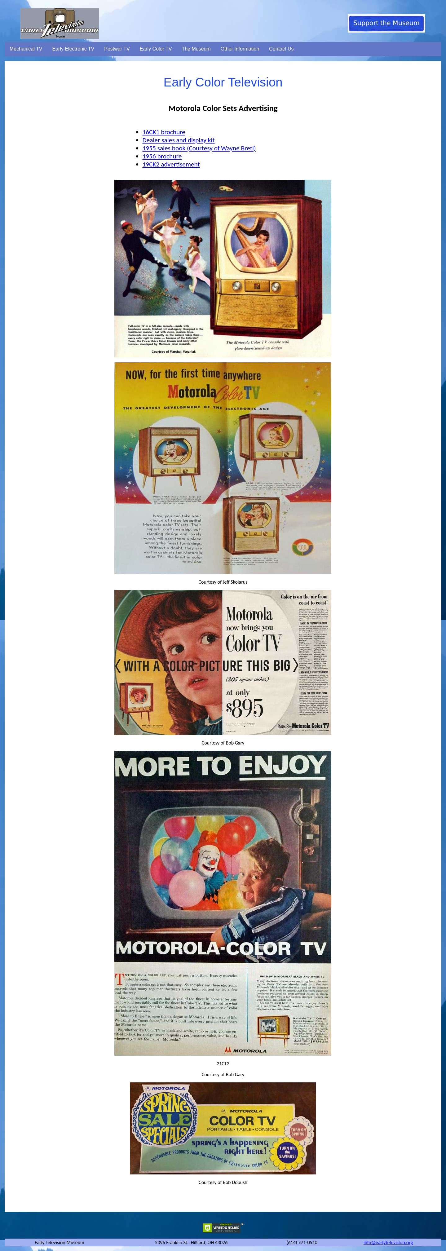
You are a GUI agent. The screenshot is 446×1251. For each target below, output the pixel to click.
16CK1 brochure (163, 132)
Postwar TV (117, 48)
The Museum (196, 48)
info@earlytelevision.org (388, 1242)
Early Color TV (156, 48)
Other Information (240, 48)
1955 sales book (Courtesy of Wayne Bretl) (199, 148)
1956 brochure (162, 156)
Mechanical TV (26, 48)
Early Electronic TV (73, 48)
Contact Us (281, 48)
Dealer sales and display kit (178, 140)
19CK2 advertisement (171, 164)
